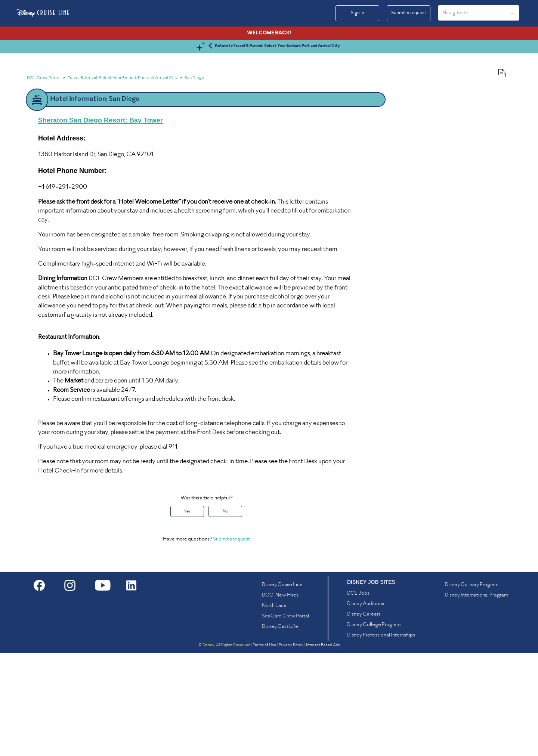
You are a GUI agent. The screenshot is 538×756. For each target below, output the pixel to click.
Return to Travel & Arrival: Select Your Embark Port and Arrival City (277, 148)
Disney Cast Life (280, 729)
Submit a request (408, 13)
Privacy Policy (291, 748)
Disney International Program (476, 698)
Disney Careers (364, 717)
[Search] (135, 78)
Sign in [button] (357, 13)
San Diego (194, 181)
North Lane (274, 708)
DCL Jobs (358, 696)
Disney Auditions (365, 706)
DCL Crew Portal (44, 181)
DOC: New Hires (280, 698)
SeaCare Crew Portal (285, 719)
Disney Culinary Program (471, 687)
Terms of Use (264, 748)
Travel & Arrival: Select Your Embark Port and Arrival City (122, 181)
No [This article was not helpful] (225, 614)
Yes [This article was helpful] (187, 614)
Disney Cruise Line (282, 687)
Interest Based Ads (323, 748)
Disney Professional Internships (381, 738)
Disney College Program (374, 727)
